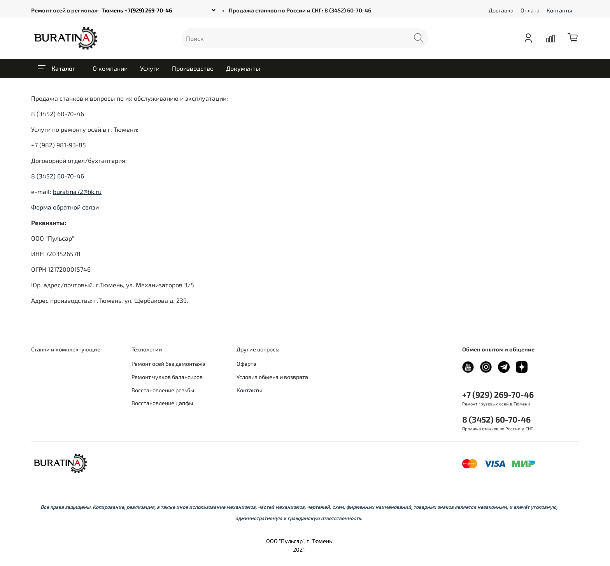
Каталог (56, 68)
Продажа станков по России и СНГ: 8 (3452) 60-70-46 (300, 10)
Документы (243, 68)
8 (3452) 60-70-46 (57, 176)
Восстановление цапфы (162, 403)
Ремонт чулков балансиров (167, 377)
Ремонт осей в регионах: (65, 10)
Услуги (150, 68)
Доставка (501, 10)
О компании (110, 68)
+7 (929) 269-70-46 (498, 394)
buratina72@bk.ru (77, 191)
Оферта (246, 363)
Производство (193, 68)
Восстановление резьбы (162, 390)
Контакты (559, 10)
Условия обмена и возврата (272, 377)
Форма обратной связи (65, 207)
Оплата (530, 10)
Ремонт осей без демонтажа (168, 363)
